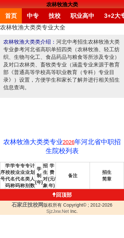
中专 (30, 15)
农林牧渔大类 (62, 4)
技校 (51, 15)
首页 (10, 15)
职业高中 (77, 15)
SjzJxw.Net (57, 209)
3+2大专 (107, 15)
